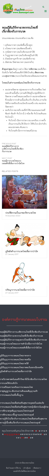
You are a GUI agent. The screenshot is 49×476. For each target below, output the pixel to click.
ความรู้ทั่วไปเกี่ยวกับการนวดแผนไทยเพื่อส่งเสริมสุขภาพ (23, 418)
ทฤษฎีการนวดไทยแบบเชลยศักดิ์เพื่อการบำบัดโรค (21, 347)
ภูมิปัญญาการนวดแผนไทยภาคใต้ (14, 363)
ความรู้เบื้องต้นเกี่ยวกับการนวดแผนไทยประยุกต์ (20, 422)
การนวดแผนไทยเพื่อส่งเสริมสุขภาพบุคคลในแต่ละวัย (22, 403)
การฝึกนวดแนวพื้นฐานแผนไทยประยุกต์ (17, 414)
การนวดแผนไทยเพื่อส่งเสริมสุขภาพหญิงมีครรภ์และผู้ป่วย (24, 407)
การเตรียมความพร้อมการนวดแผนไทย (16, 387)
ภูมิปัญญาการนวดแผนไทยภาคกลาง (15, 355)
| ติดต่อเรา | (37, 468)
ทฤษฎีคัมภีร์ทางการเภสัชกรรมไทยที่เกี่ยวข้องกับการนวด (24, 332)
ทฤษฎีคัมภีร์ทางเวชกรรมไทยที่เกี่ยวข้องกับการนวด (21, 335)
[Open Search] (43, 7)
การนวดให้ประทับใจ (9, 383)
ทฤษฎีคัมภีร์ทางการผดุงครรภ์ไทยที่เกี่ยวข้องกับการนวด (23, 339)
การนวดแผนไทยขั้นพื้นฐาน (11, 395)
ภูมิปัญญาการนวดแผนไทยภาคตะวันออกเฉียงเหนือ (21, 367)
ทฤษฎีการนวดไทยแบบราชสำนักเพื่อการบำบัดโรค (21, 343)
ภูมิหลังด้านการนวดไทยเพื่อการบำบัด (16, 371)
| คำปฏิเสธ (27, 468)
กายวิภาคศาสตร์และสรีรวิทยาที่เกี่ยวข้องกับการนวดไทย (23, 379)
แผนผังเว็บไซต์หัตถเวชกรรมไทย (24, 471)
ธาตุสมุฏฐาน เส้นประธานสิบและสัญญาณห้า (19, 391)
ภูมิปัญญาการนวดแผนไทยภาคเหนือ (15, 359)
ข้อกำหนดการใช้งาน (13, 468)
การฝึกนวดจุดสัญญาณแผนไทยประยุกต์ (17, 410)
